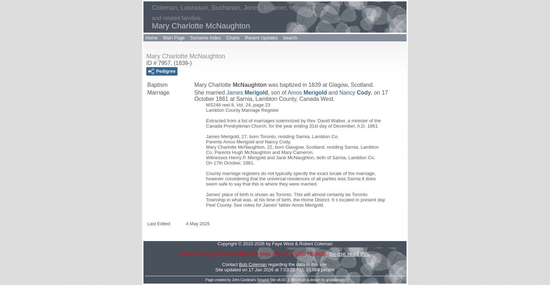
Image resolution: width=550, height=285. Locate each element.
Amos (307, 93)
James (247, 93)
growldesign (335, 280)
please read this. (349, 254)
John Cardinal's (244, 280)
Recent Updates (261, 37)
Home (152, 37)
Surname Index (205, 37)
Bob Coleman (253, 264)
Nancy (355, 93)
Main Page (174, 37)
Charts (233, 37)
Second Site (266, 280)
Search (290, 37)
